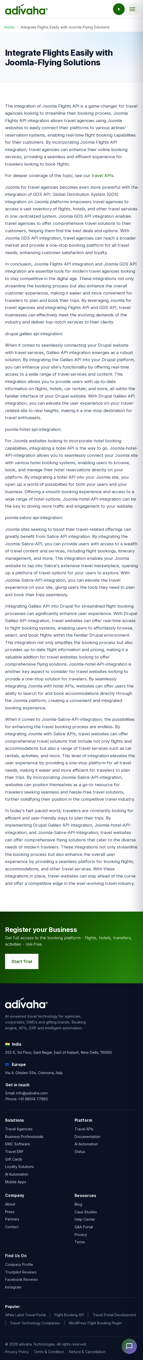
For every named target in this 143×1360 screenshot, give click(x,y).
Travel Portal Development (114, 1315)
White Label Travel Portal (25, 1315)
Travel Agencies (19, 1129)
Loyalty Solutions (19, 1167)
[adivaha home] (26, 9)
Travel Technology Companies (35, 1323)
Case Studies (86, 1217)
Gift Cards (13, 1160)
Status (80, 1153)
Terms (80, 1247)
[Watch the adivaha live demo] (119, 9)
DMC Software (17, 1145)
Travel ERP (14, 1152)
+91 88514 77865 (40, 1098)
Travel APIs (84, 1130)
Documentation (87, 1138)
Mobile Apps (15, 1182)
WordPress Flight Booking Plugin (95, 1323)
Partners (12, 1221)
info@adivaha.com (38, 1093)
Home (9, 27)
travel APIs (102, 175)
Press (10, 1214)
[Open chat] (129, 1346)
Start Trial (22, 961)
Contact (12, 1229)
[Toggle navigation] (132, 9)
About (10, 1206)
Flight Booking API (69, 1315)
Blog (78, 1209)
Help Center (85, 1224)
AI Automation (16, 1175)
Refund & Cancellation (87, 1352)
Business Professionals (24, 1137)
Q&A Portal (84, 1232)
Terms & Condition (49, 1352)
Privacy (81, 1239)
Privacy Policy (17, 1352)
